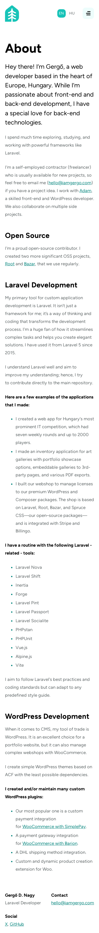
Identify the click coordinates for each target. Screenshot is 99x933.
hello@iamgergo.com (70, 182)
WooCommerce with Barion (49, 843)
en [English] (61, 13)
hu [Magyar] (72, 13)
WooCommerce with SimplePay (54, 826)
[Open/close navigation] (88, 13)
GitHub (17, 924)
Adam (85, 190)
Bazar (29, 263)
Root (10, 263)
